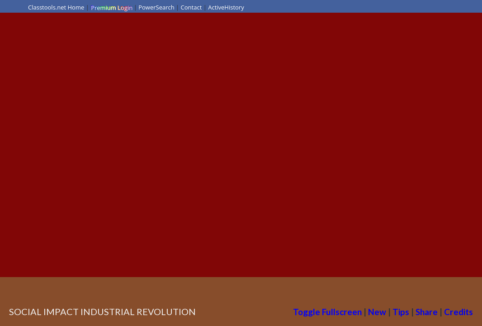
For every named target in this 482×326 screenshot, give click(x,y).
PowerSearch (156, 7)
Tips (400, 312)
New (377, 312)
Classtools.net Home (56, 7)
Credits (458, 312)
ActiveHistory (226, 7)
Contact (191, 7)
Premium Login (111, 7)
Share (427, 312)
